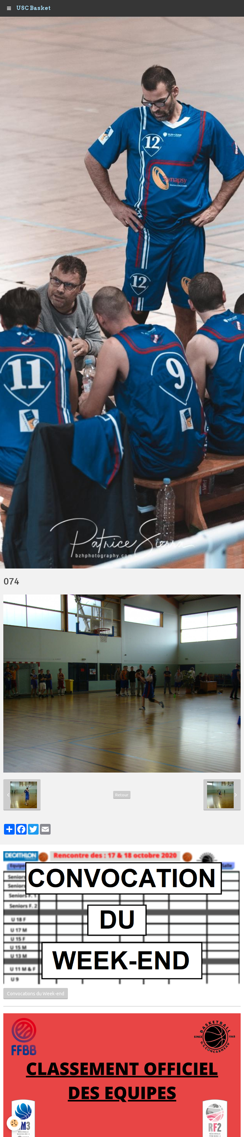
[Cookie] (14, 1123)
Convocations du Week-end (35, 993)
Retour (121, 795)
